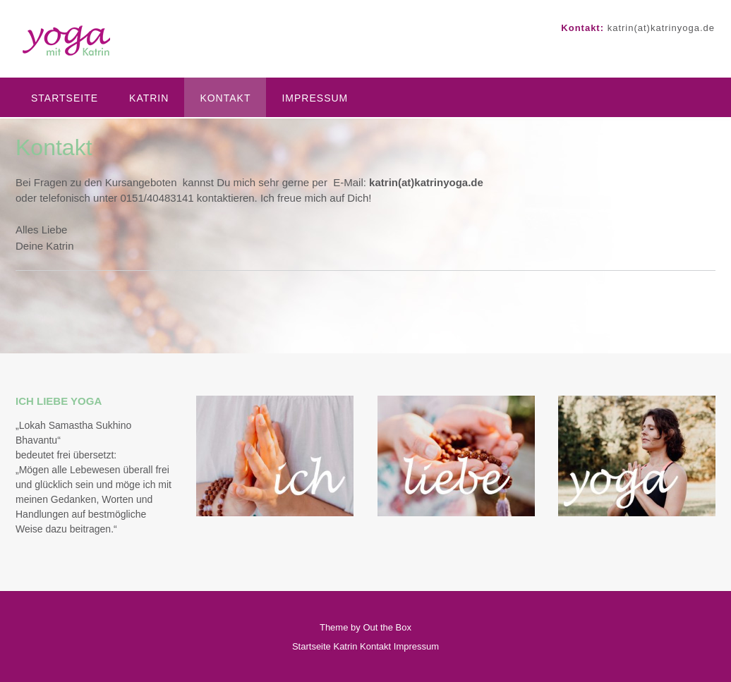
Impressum (315, 98)
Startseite (64, 98)
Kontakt (225, 98)
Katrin (149, 98)
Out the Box (387, 627)
